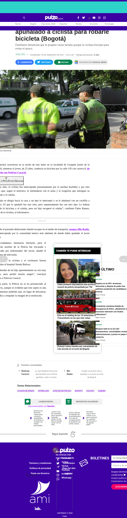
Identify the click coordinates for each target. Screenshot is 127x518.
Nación (18, 24)
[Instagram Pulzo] (99, 18)
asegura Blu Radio (79, 229)
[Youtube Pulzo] (94, 18)
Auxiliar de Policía (62, 391)
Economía (94, 24)
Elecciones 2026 (48, 24)
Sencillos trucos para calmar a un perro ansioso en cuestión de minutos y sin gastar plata (91, 418)
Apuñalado (43, 391)
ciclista (90, 391)
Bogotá (33, 24)
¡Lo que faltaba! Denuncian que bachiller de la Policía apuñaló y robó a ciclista (46, 374)
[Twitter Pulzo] (83, 18)
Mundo (78, 24)
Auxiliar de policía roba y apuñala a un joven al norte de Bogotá (91, 374)
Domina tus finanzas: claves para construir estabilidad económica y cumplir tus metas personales (39, 418)
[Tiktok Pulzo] (89, 19)
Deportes (63, 24)
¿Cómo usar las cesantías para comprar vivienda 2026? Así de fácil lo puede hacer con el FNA (56, 418)
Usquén (101, 391)
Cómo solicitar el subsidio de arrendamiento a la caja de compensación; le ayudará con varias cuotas (75, 418)
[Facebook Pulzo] (78, 18)
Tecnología (109, 24)
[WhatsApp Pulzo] (104, 18)
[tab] (43, 402)
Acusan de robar (25, 391)
